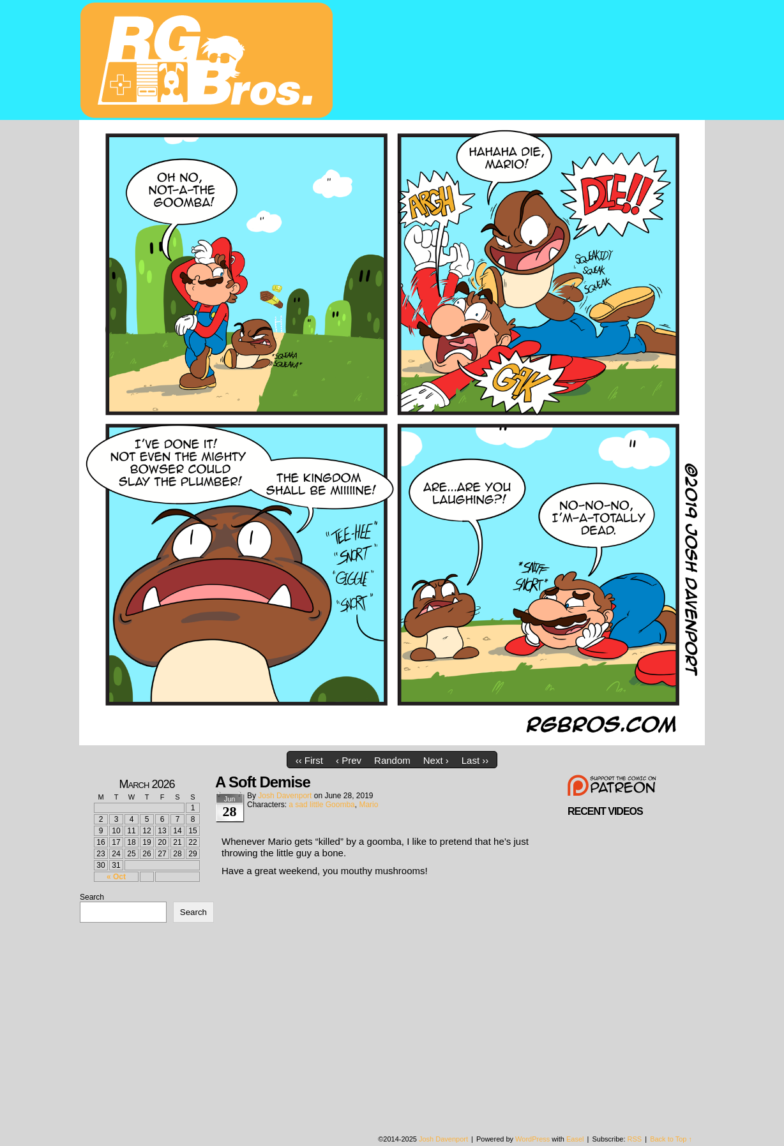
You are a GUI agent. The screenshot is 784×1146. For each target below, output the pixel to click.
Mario (368, 804)
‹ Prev (348, 760)
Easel (575, 1139)
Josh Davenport (285, 795)
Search (92, 897)
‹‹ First (309, 760)
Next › (436, 760)
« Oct (116, 876)
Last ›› (475, 760)
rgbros (208, 62)
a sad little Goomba (321, 804)
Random (392, 760)
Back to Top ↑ (671, 1139)
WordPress (532, 1139)
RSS (635, 1139)
